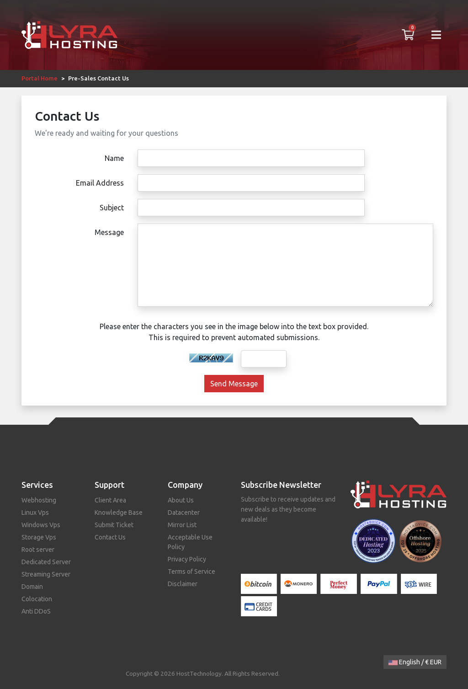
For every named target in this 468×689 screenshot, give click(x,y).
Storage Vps (38, 537)
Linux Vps (35, 512)
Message (109, 232)
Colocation (36, 599)
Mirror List (182, 525)
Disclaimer (182, 584)
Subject (112, 207)
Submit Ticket (114, 525)
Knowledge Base (119, 512)
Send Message (234, 383)
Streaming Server (45, 574)
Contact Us (110, 537)
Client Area (110, 500)
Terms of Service (191, 571)
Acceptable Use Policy (190, 542)
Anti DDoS (36, 611)
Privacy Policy (187, 559)
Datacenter (184, 512)
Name (114, 158)
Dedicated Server (46, 562)
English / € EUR (414, 662)
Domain (32, 586)
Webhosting (38, 500)
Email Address (100, 183)
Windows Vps (40, 525)
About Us (181, 500)
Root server (37, 549)
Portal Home (39, 78)
